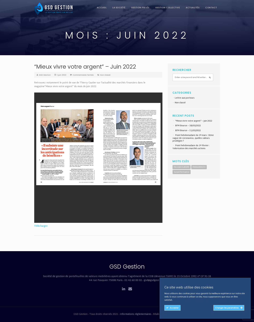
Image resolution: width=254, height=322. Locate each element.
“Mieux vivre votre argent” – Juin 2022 (85, 67)
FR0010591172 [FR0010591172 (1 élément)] (199, 167)
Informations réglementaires (135, 314)
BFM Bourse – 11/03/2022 (188, 131)
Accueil (102, 7)
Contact (211, 7)
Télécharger (41, 226)
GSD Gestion (45, 75)
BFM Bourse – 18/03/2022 (188, 126)
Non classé (105, 75)
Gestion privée (140, 7)
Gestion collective (167, 7)
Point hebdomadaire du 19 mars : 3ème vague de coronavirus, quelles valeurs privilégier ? (193, 138)
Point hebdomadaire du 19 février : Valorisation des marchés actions (191, 147)
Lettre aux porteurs (185, 98)
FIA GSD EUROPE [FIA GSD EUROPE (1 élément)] (181, 167)
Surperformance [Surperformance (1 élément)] (181, 172)
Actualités (192, 7)
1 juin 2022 (61, 75)
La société (118, 7)
